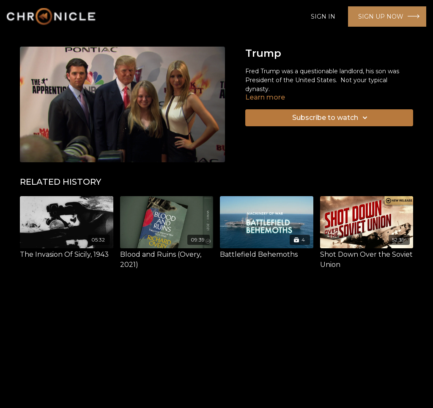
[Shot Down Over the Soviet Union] (367, 260)
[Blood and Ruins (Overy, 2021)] (167, 260)
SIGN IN (323, 16)
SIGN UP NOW (380, 16)
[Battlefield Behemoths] (266, 255)
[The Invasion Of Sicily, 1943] (66, 255)
